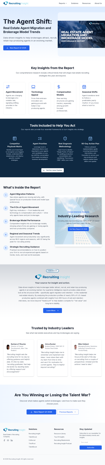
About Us (98, 3)
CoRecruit (32, 440)
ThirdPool (32, 443)
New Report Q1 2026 (16, 48)
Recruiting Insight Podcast (63, 443)
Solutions (74, 3)
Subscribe (90, 447)
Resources (86, 3)
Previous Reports (67, 412)
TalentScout (33, 437)
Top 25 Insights (59, 437)
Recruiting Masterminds (62, 440)
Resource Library (60, 433)
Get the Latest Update (52, 170)
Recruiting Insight (34, 433)
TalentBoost (33, 447)
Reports (63, 3)
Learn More (52, 310)
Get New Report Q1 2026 (78, 229)
